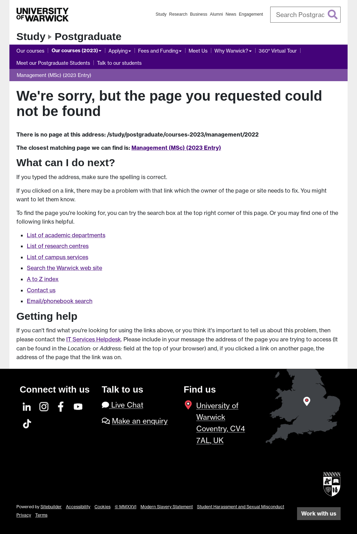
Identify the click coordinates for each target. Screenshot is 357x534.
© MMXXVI (125, 506)
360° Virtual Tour (278, 51)
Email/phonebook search (59, 300)
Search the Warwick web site (64, 267)
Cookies (102, 506)
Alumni (216, 14)
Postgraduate (88, 36)
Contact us (41, 290)
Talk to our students (119, 63)
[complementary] (281, 482)
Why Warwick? (231, 51)
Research (178, 14)
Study (160, 14)
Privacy (23, 515)
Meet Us (198, 51)
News (231, 14)
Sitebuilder (51, 506)
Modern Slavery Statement (166, 506)
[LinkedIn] (27, 405)
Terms (41, 515)
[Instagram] (44, 405)
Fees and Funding (158, 51)
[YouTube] (78, 405)
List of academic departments (66, 235)
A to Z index (43, 279)
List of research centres (58, 245)
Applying (118, 51)
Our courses (30, 51)
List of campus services (57, 257)
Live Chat (122, 405)
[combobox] (305, 15)
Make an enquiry (140, 421)
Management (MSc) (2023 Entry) (54, 75)
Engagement (251, 14)
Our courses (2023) (75, 50)
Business (198, 14)
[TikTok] (27, 422)
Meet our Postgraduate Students (53, 63)
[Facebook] (61, 405)
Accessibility (78, 506)
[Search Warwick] (305, 15)
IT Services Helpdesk (93, 339)
